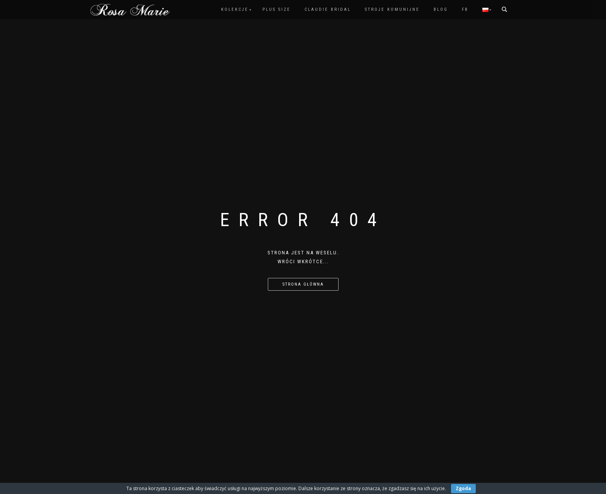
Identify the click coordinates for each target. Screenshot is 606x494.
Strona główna (303, 284)
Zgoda (463, 488)
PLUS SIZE (276, 9)
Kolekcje (235, 9)
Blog (441, 9)
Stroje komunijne (392, 9)
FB (465, 9)
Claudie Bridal (328, 9)
